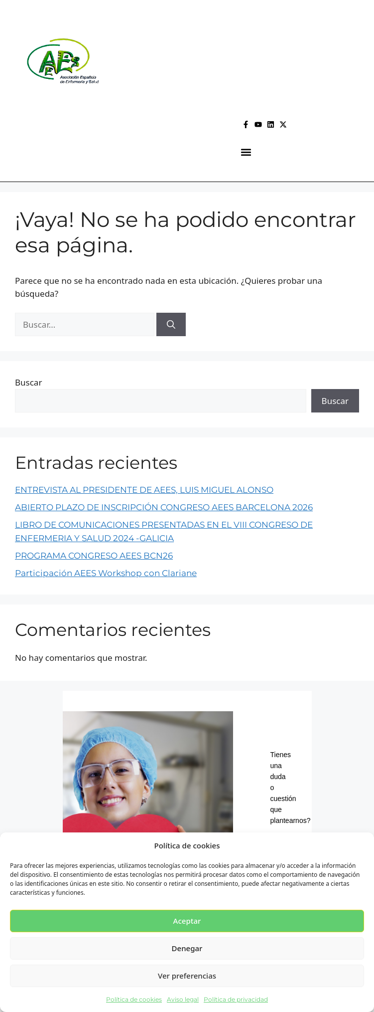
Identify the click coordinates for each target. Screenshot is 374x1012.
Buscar (28, 382)
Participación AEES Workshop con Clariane (106, 573)
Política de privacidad (236, 999)
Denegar (187, 948)
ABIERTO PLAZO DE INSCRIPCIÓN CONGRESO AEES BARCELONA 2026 (164, 507)
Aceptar (187, 921)
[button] (246, 152)
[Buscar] (171, 325)
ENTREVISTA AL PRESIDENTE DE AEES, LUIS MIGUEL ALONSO (144, 490)
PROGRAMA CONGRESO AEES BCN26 (94, 556)
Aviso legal (183, 999)
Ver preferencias (187, 976)
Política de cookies (134, 999)
